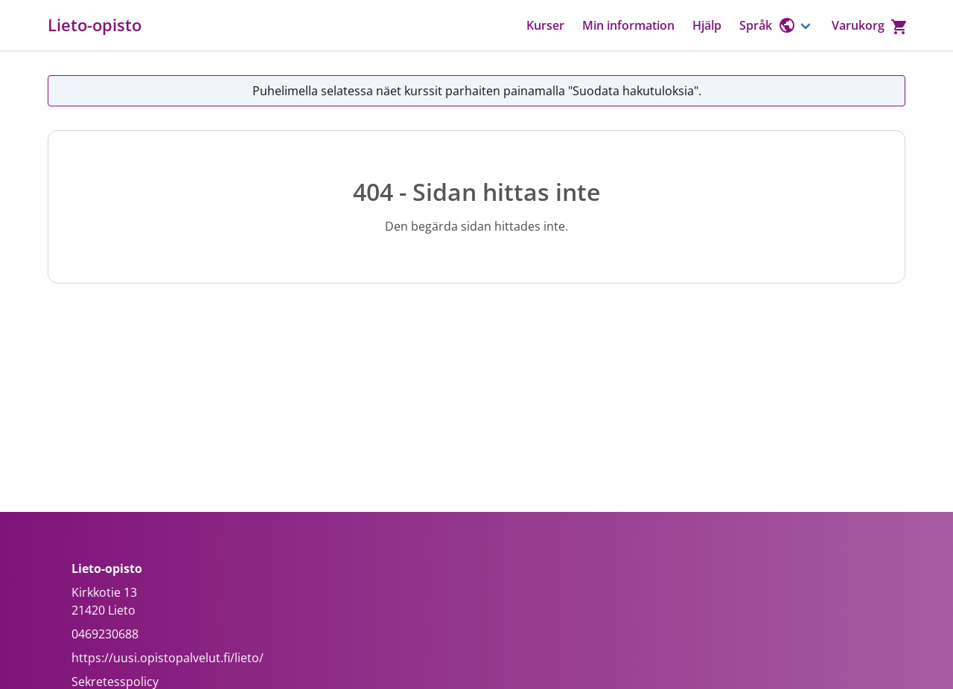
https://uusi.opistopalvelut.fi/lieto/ (167, 658)
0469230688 (104, 634)
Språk (767, 25)
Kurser (545, 25)
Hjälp (706, 25)
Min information (628, 25)
